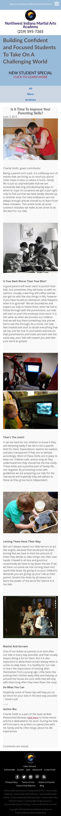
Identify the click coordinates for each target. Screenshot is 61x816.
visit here (33, 717)
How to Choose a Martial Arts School (30, 4)
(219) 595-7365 (30, 31)
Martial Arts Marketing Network (37, 809)
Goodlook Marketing (36, 812)
